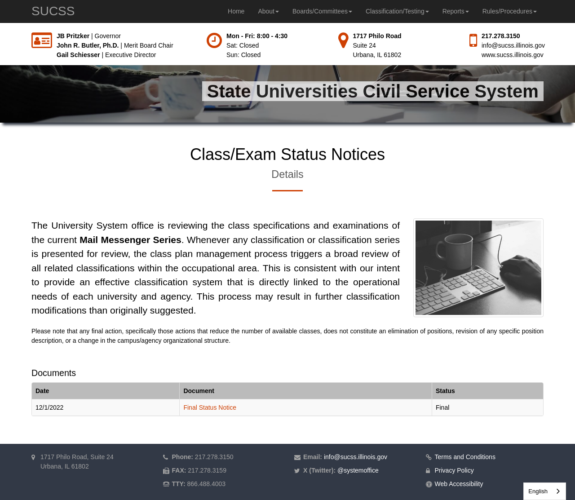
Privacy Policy (454, 470)
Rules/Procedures (509, 11)
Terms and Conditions (465, 456)
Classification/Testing (397, 11)
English (538, 491)
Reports (455, 11)
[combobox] (544, 491)
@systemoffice (358, 470)
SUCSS (53, 11)
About (268, 11)
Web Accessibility (459, 483)
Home (236, 11)
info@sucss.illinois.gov (513, 45)
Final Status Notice (209, 407)
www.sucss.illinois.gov (513, 54)
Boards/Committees (322, 11)
